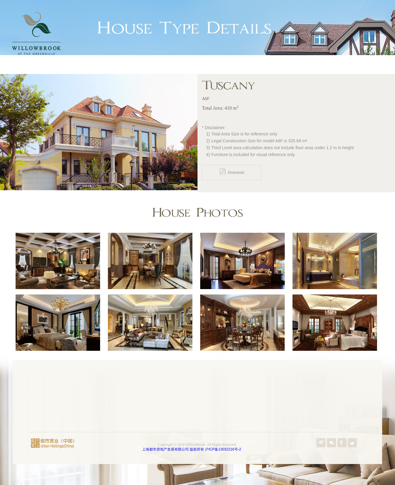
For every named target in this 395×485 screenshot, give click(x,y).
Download (231, 171)
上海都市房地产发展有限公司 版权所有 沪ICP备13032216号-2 (191, 449)
